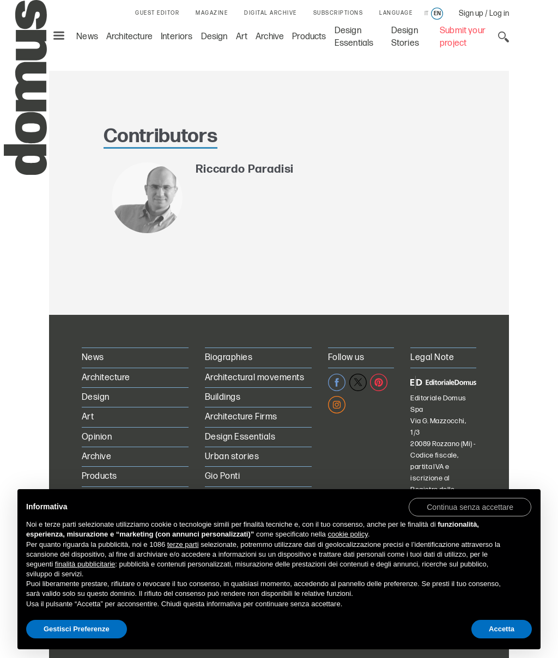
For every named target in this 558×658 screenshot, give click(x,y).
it (426, 13)
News (87, 37)
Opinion (97, 437)
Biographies (228, 357)
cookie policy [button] (347, 534)
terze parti (183, 544)
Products (309, 37)
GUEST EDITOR (157, 13)
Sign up (471, 13)
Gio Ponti (222, 476)
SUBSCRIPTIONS (338, 13)
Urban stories (232, 457)
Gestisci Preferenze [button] (77, 629)
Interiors (177, 37)
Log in (499, 13)
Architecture (129, 37)
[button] (470, 506)
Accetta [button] (501, 629)
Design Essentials (240, 437)
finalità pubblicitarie (85, 564)
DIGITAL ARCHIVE (270, 13)
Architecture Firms (241, 417)
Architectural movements (254, 378)
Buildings (222, 397)
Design (214, 37)
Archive (270, 37)
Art (242, 37)
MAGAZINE (212, 13)
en (437, 13)
